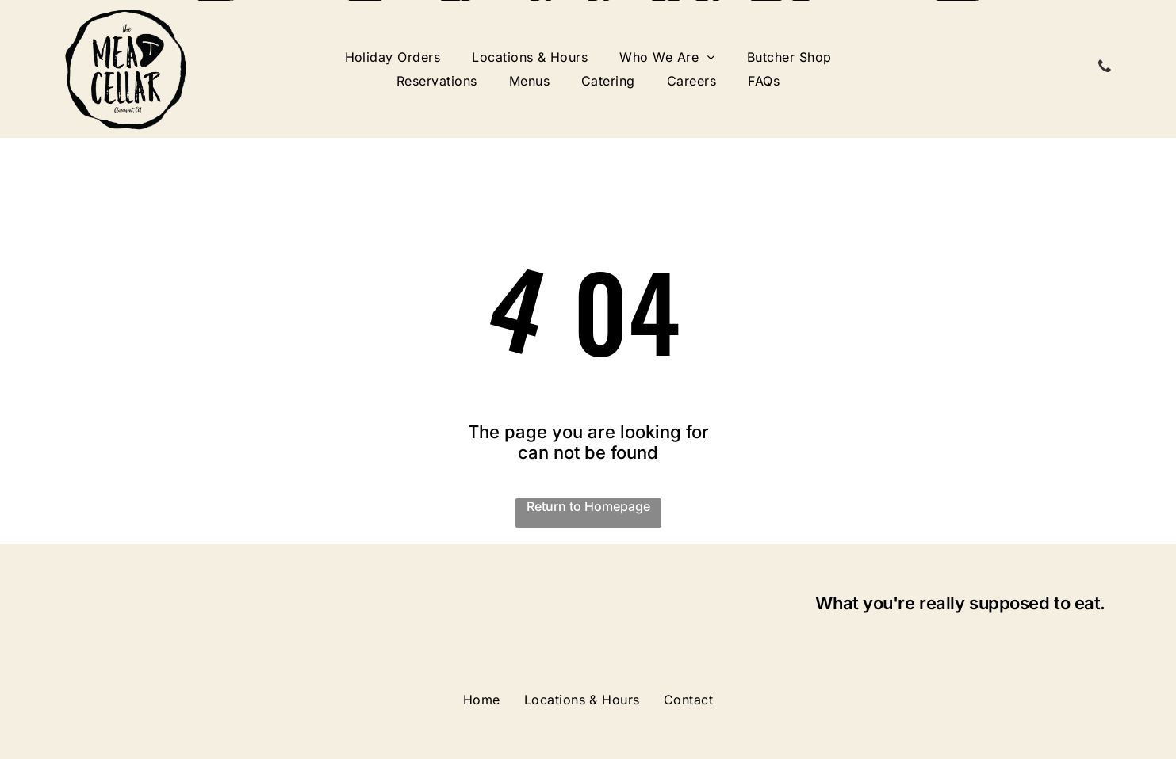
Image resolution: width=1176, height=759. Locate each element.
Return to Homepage (588, 506)
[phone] (1105, 68)
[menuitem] (393, 57)
